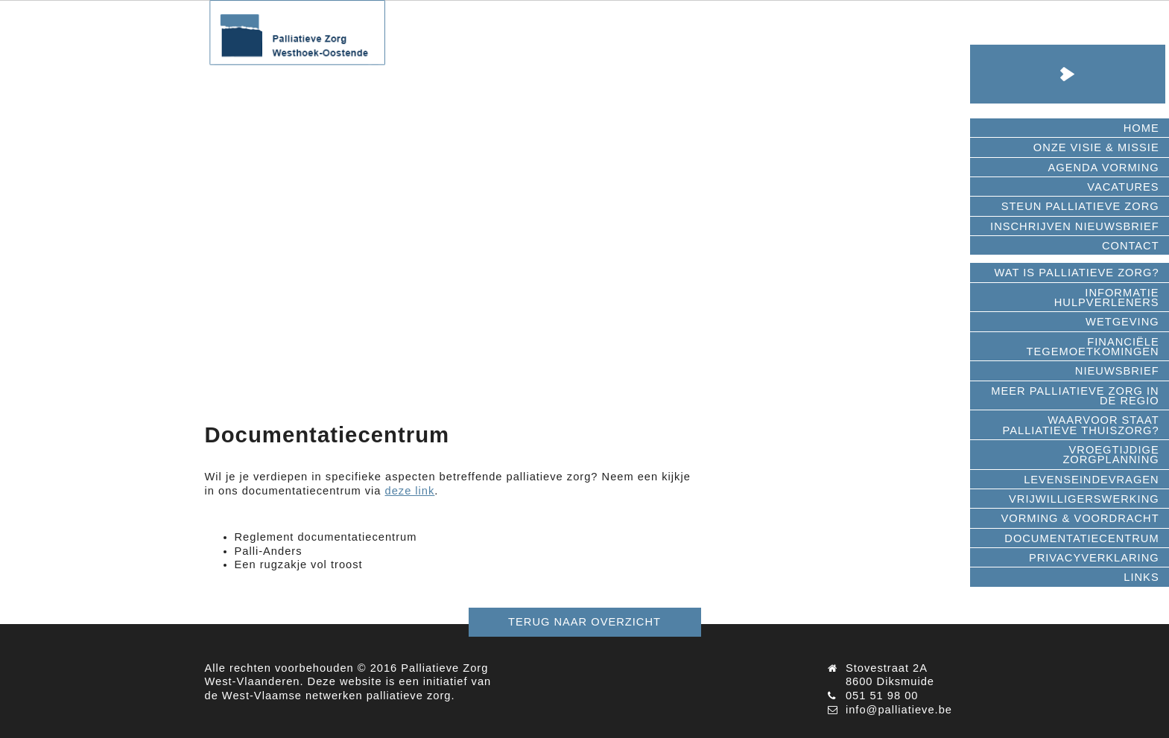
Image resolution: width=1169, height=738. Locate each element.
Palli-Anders (268, 551)
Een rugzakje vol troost (299, 564)
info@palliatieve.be (899, 710)
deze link (410, 491)
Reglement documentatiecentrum (326, 537)
